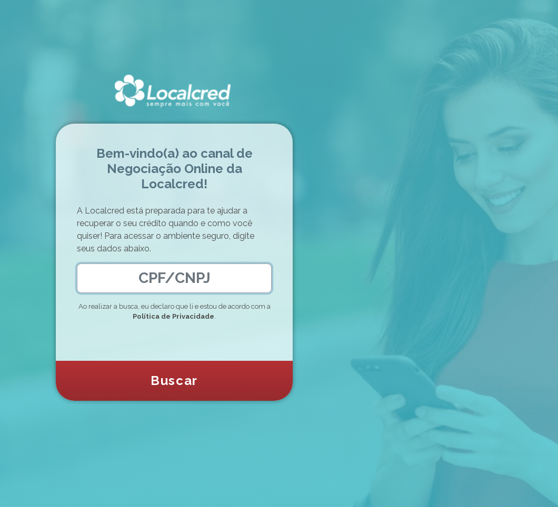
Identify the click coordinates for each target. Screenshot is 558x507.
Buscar (174, 380)
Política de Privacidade (173, 316)
